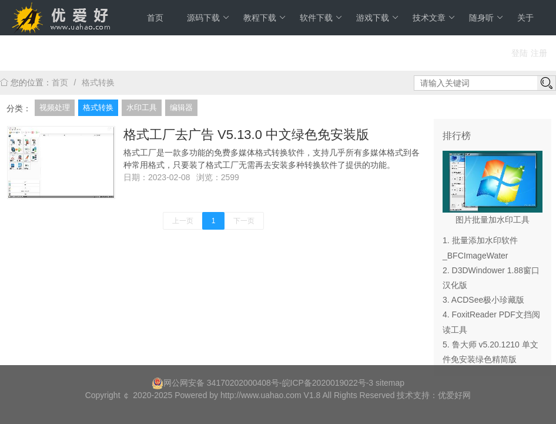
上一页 (182, 221)
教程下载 (264, 17)
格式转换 (98, 82)
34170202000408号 (243, 382)
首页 (155, 17)
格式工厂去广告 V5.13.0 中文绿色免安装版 (246, 134)
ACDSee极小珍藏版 (487, 299)
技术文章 (434, 17)
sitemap (390, 382)
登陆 (519, 53)
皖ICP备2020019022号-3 (328, 382)
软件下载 (321, 17)
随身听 (486, 17)
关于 (525, 17)
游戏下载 (377, 17)
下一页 (243, 221)
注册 (539, 53)
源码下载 (208, 17)
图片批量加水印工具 (492, 219)
